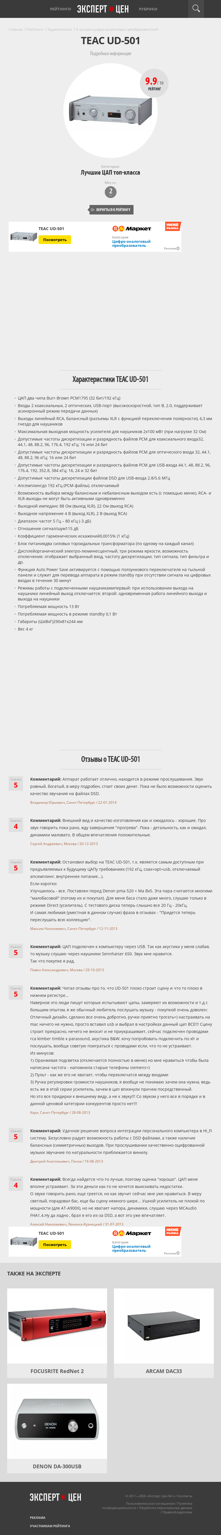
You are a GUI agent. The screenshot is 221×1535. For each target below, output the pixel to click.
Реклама (37, 1517)
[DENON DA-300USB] (57, 1421)
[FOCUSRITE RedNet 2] (57, 1326)
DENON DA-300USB (57, 1466)
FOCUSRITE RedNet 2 (57, 1371)
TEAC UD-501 (51, 228)
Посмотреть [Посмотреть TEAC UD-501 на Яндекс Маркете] (55, 239)
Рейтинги (60, 9)
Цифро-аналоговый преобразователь (131, 243)
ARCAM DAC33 (164, 1371)
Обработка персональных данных (165, 1508)
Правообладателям (177, 1512)
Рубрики (148, 9)
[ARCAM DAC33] (164, 1326)
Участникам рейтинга (50, 1526)
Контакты (185, 1496)
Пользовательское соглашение (150, 1503)
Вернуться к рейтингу (110, 210)
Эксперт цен (103, 9)
